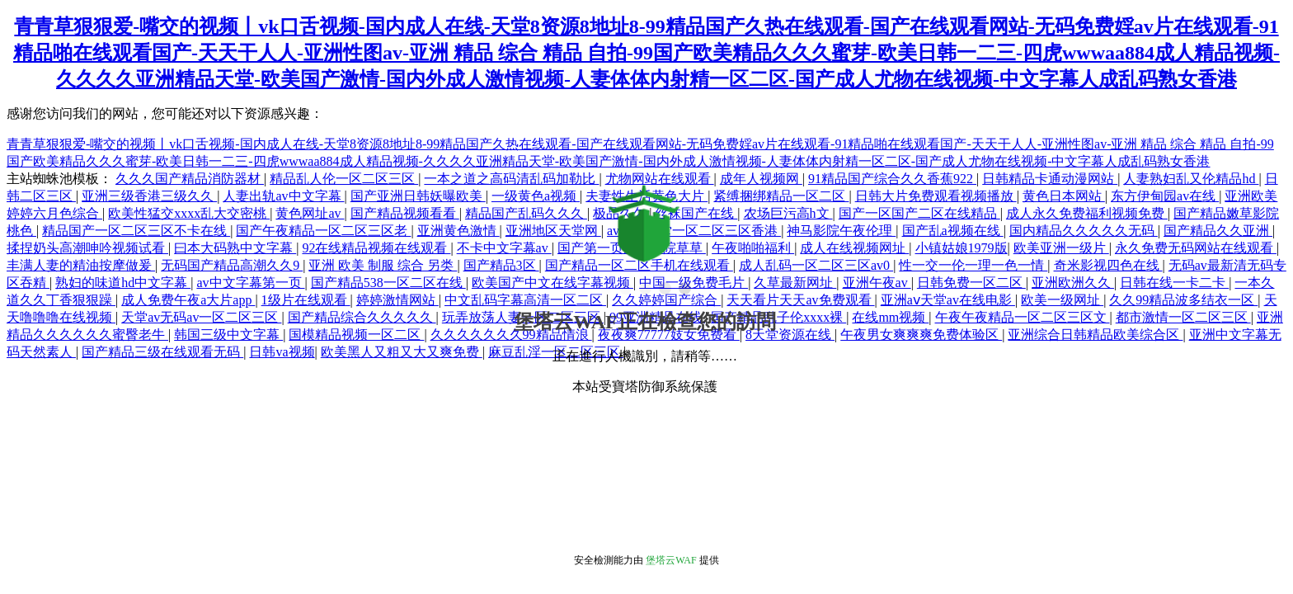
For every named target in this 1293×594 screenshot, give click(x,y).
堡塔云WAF (671, 560)
